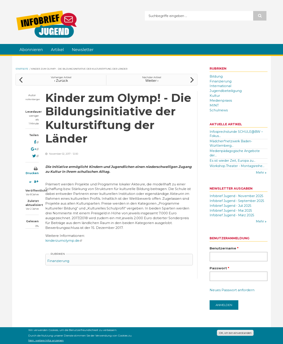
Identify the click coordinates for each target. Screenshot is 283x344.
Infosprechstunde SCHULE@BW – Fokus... (236, 134)
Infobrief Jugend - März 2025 (232, 215)
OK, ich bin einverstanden (235, 333)
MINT (214, 105)
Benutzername (224, 248)
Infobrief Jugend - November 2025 (236, 196)
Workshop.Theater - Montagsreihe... (237, 166)
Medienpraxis (221, 100)
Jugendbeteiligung (226, 91)
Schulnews (219, 110)
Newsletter (83, 49)
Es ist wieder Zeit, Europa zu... (232, 161)
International (220, 86)
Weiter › (151, 80)
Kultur (215, 95)
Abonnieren (31, 49)
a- (30, 181)
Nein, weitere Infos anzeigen (46, 341)
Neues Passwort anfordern (232, 290)
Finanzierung (58, 261)
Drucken (32, 173)
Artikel (57, 49)
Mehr (260, 173)
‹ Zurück (61, 80)
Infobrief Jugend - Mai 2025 (231, 211)
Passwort (219, 268)
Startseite (21, 68)
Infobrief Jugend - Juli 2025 (230, 206)
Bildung (216, 76)
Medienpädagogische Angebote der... (235, 153)
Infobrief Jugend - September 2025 (237, 201)
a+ (36, 181)
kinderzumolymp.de (63, 240)
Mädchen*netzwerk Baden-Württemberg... (231, 143)
